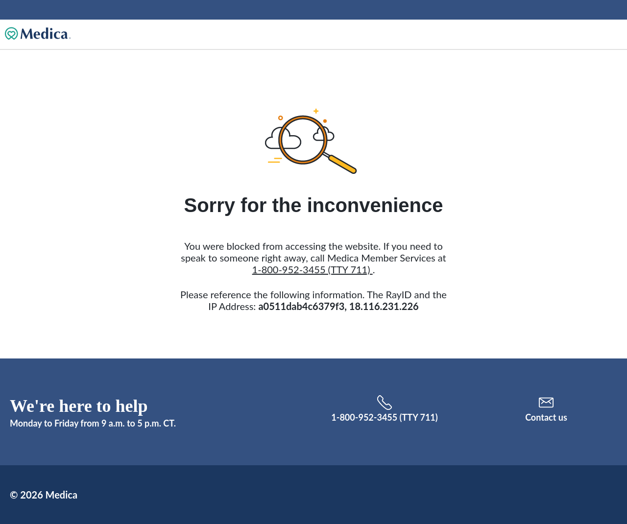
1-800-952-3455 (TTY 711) (312, 269)
